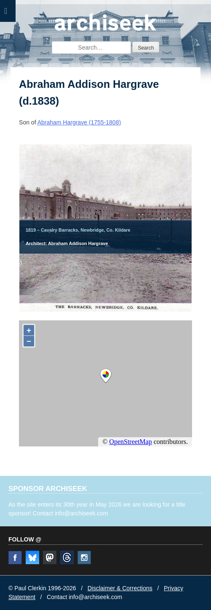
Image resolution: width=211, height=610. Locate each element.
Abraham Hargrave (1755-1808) (79, 122)
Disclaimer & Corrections (120, 588)
